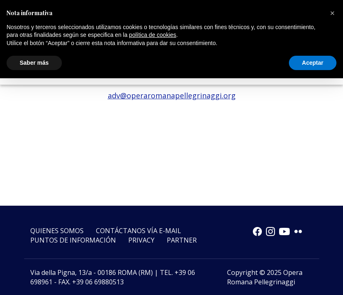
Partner (182, 240)
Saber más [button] (34, 62)
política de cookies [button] (152, 35)
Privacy (141, 240)
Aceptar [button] (312, 62)
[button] (332, 13)
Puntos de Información (73, 240)
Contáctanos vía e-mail (138, 230)
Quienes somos (57, 230)
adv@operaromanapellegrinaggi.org (172, 95)
